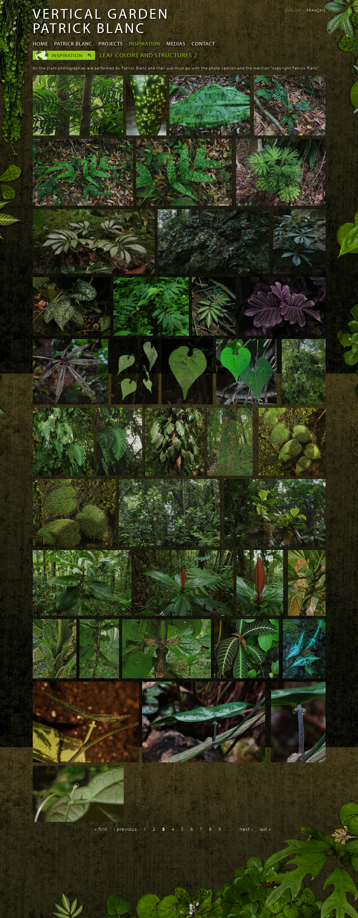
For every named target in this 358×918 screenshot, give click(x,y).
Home (40, 43)
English (293, 10)
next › (246, 829)
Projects (110, 43)
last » (265, 829)
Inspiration (144, 43)
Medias (175, 43)
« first (101, 829)
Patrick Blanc (73, 43)
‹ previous (125, 829)
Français (316, 10)
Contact (203, 43)
